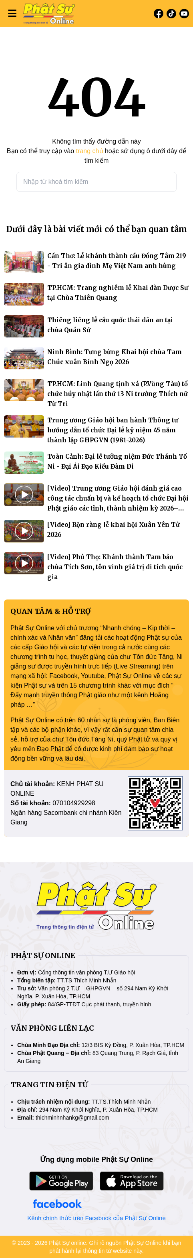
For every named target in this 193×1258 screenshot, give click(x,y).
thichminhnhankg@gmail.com (72, 1117)
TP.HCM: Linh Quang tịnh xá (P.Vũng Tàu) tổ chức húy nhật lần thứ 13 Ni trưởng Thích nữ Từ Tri (117, 394)
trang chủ (89, 151)
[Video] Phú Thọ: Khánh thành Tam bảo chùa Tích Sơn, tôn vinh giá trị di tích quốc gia (115, 567)
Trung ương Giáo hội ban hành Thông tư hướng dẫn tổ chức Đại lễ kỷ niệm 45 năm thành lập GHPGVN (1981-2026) (112, 430)
